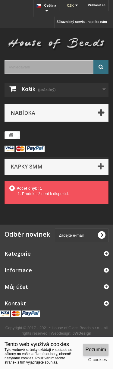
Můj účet (16, 286)
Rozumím (96, 349)
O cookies (97, 359)
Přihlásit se (96, 5)
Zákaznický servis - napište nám (81, 22)
